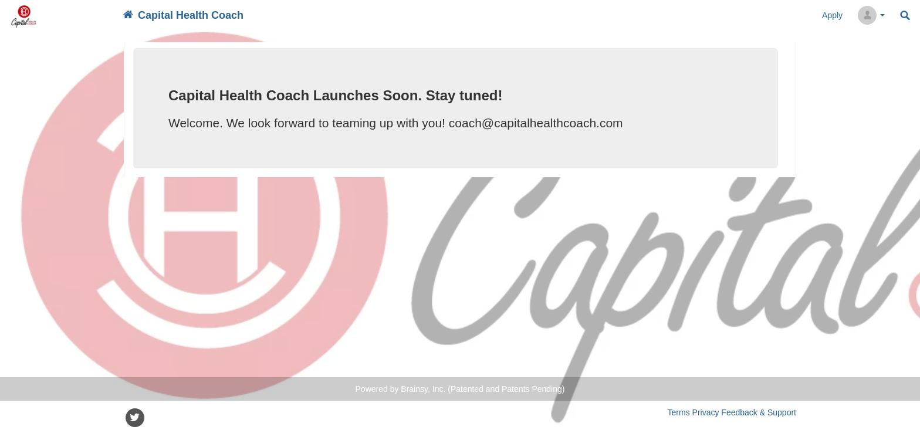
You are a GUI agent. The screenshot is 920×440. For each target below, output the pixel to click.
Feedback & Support (758, 412)
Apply (832, 15)
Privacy (705, 412)
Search (905, 15)
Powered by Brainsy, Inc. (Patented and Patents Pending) (460, 389)
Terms (679, 412)
